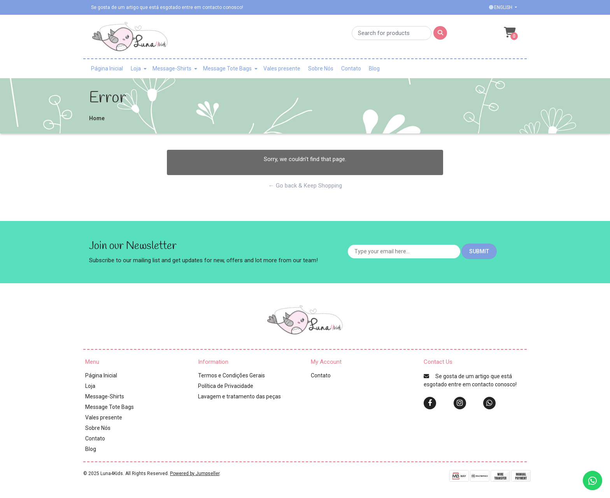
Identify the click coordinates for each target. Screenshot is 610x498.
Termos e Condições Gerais (231, 375)
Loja (136, 68)
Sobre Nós (320, 68)
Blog (374, 68)
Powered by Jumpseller (194, 473)
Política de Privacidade (225, 386)
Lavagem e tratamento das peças (239, 396)
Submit (479, 251)
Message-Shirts (171, 68)
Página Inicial (107, 68)
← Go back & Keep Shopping (305, 185)
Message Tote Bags (227, 68)
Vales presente (281, 68)
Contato (351, 68)
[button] (502, 7)
